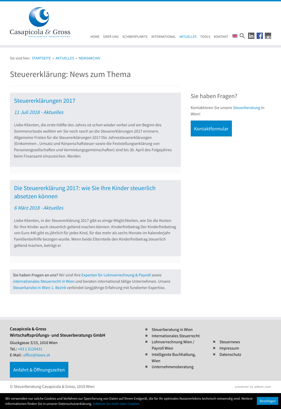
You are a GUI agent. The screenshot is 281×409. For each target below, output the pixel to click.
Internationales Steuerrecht (176, 336)
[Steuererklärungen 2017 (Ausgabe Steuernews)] (95, 133)
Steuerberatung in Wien (172, 329)
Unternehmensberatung (173, 367)
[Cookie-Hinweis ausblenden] (267, 401)
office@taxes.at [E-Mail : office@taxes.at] (36, 355)
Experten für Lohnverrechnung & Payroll (116, 275)
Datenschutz (230, 354)
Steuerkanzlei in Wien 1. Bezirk (39, 287)
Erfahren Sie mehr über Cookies (116, 403)
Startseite (41, 58)
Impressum (229, 348)
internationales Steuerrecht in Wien (43, 281)
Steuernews (230, 342)
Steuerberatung (246, 107)
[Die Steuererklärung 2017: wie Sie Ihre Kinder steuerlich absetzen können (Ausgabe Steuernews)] (95, 221)
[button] (251, 36)
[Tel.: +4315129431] (30, 349)
